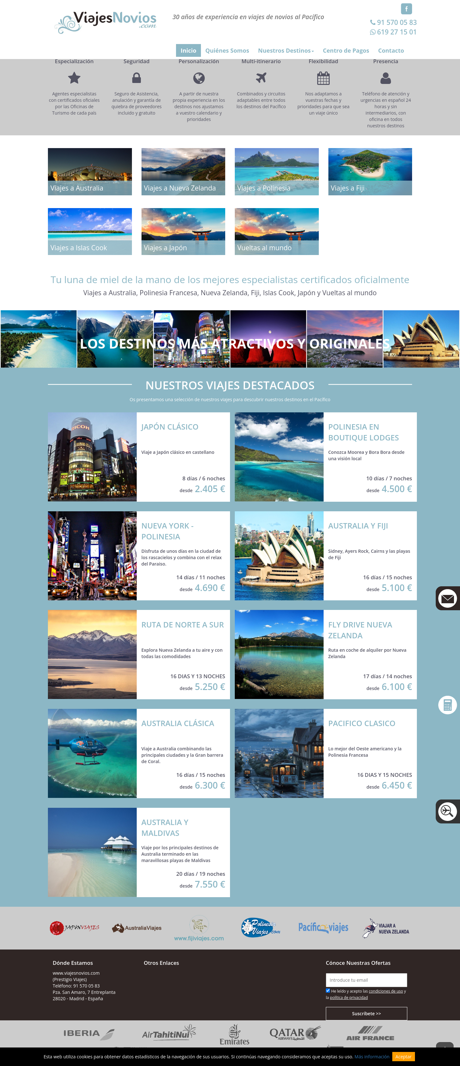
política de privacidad (349, 997)
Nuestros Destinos (286, 50)
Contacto (391, 50)
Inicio (188, 50)
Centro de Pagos (346, 50)
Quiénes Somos (227, 50)
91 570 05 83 (393, 22)
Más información (372, 1057)
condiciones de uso (386, 991)
